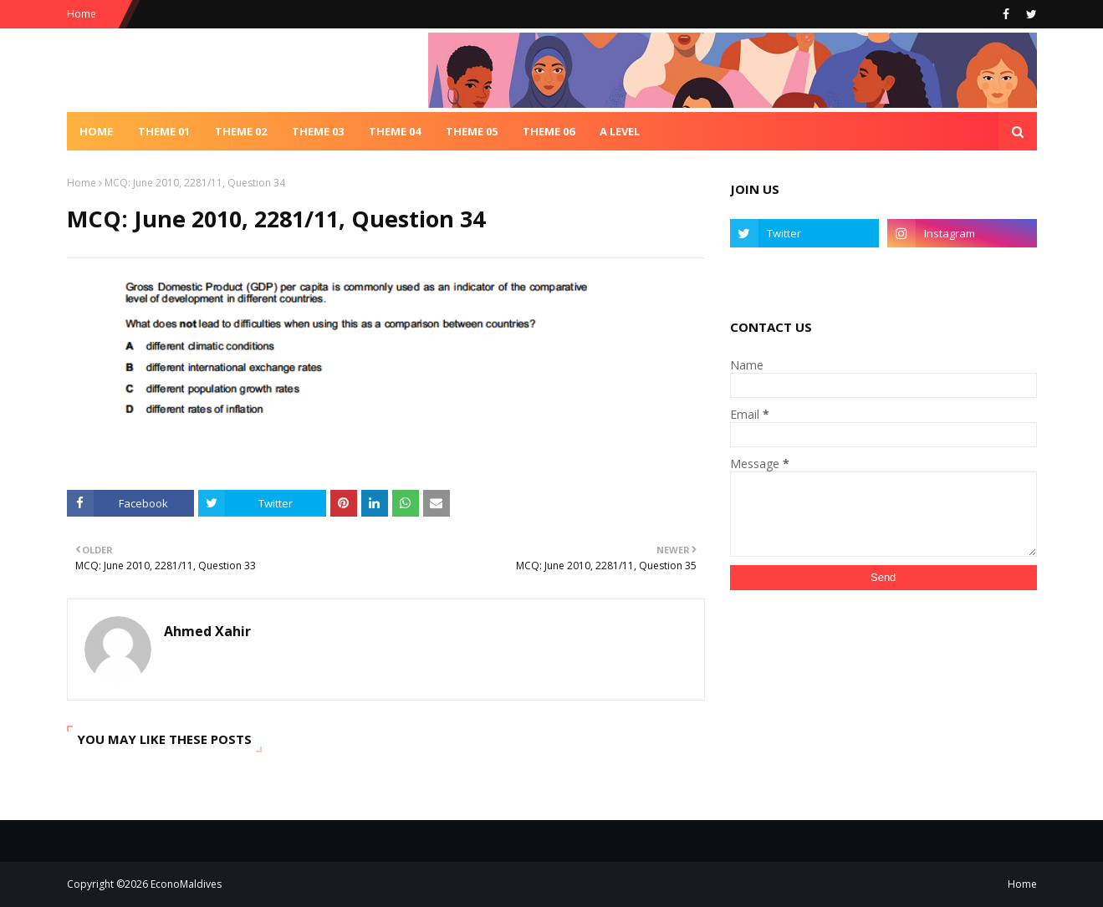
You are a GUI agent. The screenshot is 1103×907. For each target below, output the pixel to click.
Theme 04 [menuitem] (395, 131)
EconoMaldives (186, 884)
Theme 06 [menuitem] (548, 131)
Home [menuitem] (96, 131)
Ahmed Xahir (207, 631)
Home (81, 14)
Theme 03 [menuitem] (318, 131)
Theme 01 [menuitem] (164, 131)
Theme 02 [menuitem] (241, 131)
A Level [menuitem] (620, 131)
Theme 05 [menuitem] (472, 131)
